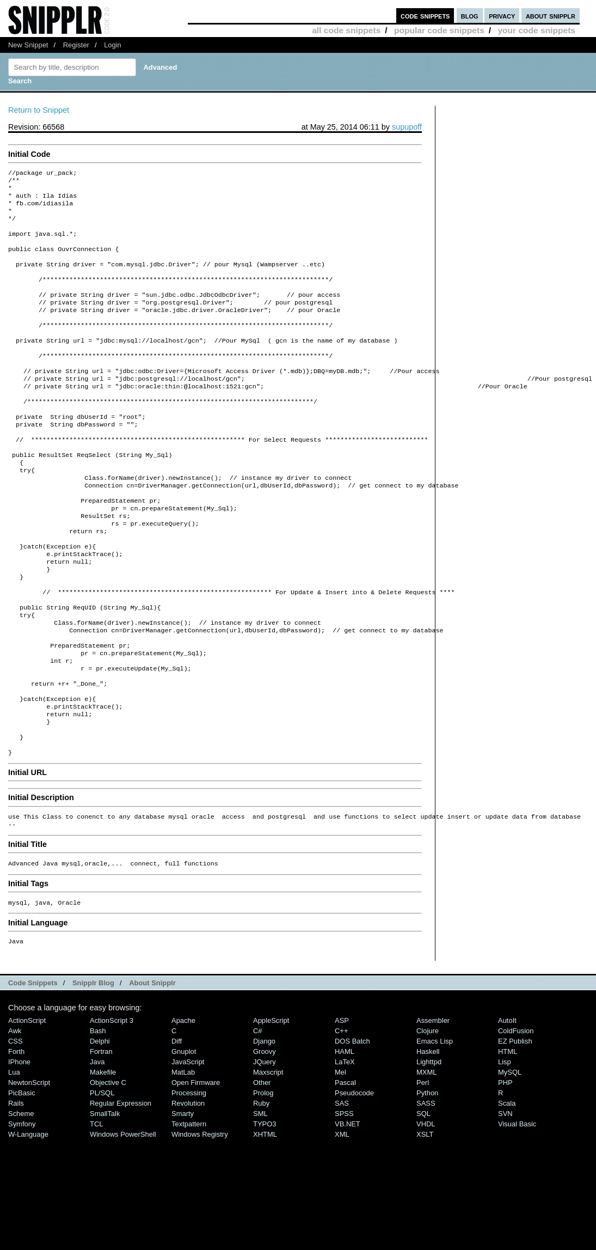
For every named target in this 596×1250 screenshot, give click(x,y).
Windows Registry (199, 1223)
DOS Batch (352, 1130)
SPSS (344, 1203)
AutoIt (507, 1110)
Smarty (182, 1203)
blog (469, 15)
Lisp (504, 1151)
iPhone (19, 1151)
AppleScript (271, 1110)
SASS (425, 1192)
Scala (506, 1192)
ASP (342, 1110)
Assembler (433, 1110)
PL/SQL (102, 1182)
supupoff (407, 127)
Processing (188, 1182)
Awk (14, 1120)
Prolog (263, 1182)
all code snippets (346, 30)
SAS (342, 1192)
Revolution (188, 1192)
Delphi (100, 1130)
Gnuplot (183, 1141)
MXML (426, 1161)
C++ (341, 1120)
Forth (16, 1141)
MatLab (183, 1161)
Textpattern (188, 1213)
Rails (16, 1192)
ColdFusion (516, 1120)
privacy (502, 15)
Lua (14, 1161)
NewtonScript (29, 1172)
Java (97, 1151)
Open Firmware (195, 1172)
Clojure (427, 1120)
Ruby (261, 1192)
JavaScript (187, 1151)
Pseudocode (354, 1182)
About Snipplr (152, 1072)
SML (260, 1203)
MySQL (509, 1161)
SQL (423, 1203)
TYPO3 (264, 1213)
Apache (183, 1110)
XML (342, 1223)
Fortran (101, 1141)
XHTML (265, 1223)
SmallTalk (105, 1203)
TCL (96, 1213)
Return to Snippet (38, 110)
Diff (176, 1130)
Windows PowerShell (123, 1223)
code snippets (425, 15)
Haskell (427, 1141)
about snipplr (550, 15)
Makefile (103, 1161)
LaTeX (345, 1151)
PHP (505, 1172)
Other (262, 1172)
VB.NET (347, 1213)
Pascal (345, 1172)
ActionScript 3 (111, 1110)
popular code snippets (439, 30)
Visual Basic (517, 1213)
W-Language (28, 1223)
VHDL (425, 1213)
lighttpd (428, 1151)
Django (264, 1130)
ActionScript (27, 1110)
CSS (15, 1130)
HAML (344, 1141)
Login (112, 45)
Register (76, 45)
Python (427, 1182)
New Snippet (28, 45)
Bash (98, 1120)
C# (257, 1120)
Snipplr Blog (93, 1072)
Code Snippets (33, 1072)
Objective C (108, 1172)
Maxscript (268, 1161)
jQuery (264, 1151)
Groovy (264, 1141)
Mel (340, 1161)
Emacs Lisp (434, 1130)
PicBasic (21, 1182)
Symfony (21, 1213)
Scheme (21, 1203)
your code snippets (536, 30)
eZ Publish (515, 1130)
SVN (505, 1203)
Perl (422, 1172)
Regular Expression (120, 1192)
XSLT (424, 1223)
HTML (507, 1141)
